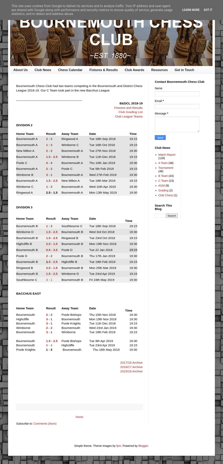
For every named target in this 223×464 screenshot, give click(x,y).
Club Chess (165, 195)
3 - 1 (49, 174)
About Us (20, 70)
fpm (118, 445)
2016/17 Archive (131, 367)
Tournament (165, 167)
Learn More (191, 10)
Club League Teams (129, 116)
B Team (163, 175)
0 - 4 (49, 163)
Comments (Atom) (45, 423)
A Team (163, 163)
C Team (163, 180)
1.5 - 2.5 (51, 157)
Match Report (166, 154)
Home (79, 417)
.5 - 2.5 (52, 261)
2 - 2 (49, 150)
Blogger (143, 445)
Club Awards (134, 70)
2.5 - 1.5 (51, 268)
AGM (161, 185)
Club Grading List (131, 112)
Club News (43, 70)
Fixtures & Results (103, 70)
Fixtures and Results (128, 107)
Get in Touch (184, 70)
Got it (208, 10)
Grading (163, 190)
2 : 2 (49, 139)
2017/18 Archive (131, 362)
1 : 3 (49, 145)
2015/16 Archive (131, 371)
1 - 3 (49, 186)
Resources (159, 70)
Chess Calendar (70, 70)
